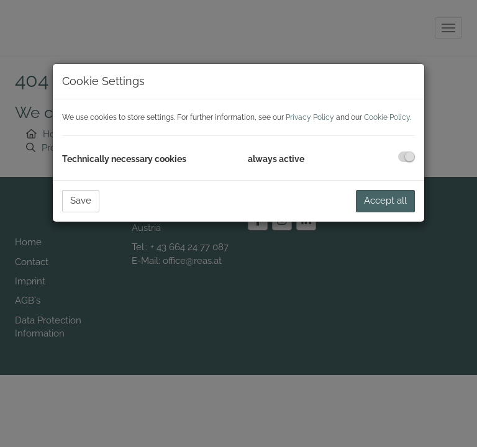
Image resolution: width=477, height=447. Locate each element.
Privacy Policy (310, 117)
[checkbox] (406, 156)
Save (80, 200)
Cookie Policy (387, 117)
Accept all (385, 200)
